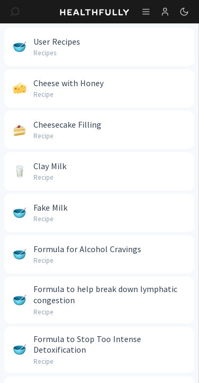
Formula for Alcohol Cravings (87, 249)
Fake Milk (50, 207)
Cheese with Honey (68, 83)
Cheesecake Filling (67, 124)
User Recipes (56, 41)
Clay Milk (49, 166)
